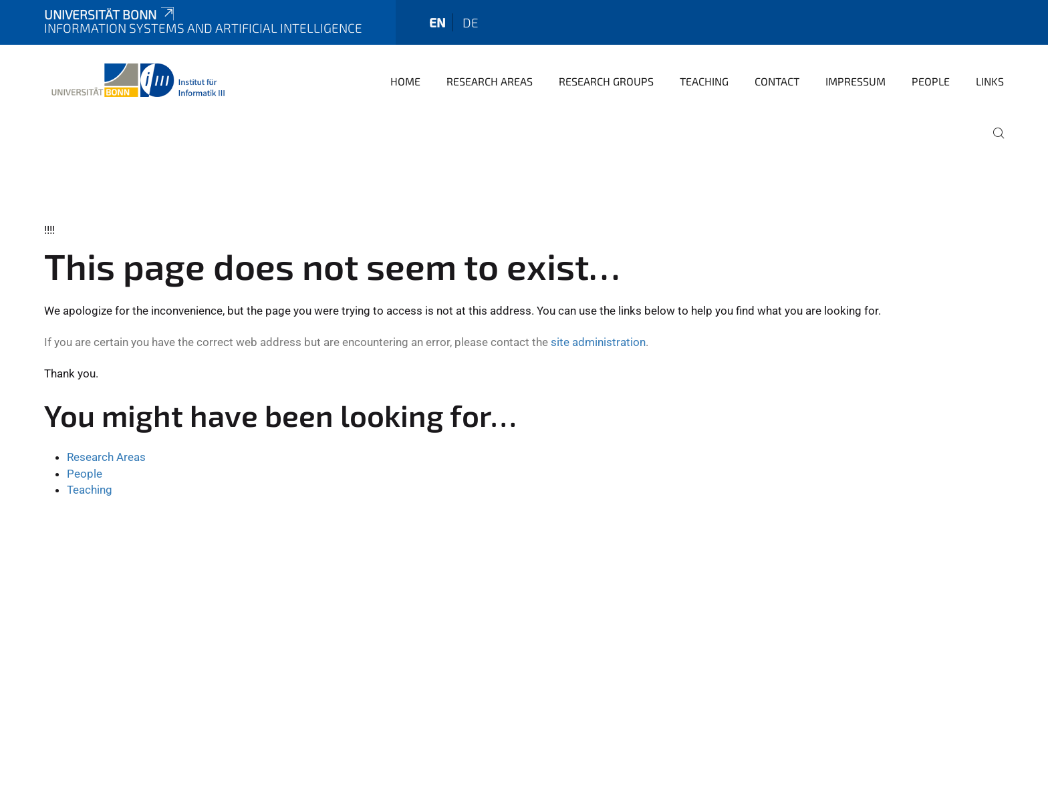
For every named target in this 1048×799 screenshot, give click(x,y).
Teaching (704, 81)
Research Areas (489, 81)
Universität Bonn (110, 14)
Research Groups (606, 81)
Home (405, 81)
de (471, 22)
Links (990, 81)
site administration (598, 342)
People (931, 81)
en (437, 22)
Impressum (855, 81)
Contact (777, 81)
